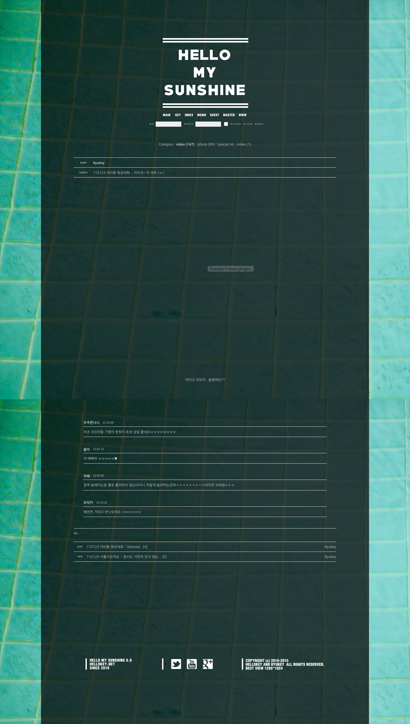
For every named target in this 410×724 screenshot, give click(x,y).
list (75, 533)
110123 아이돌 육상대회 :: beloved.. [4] (116, 547)
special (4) (226, 144)
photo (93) (206, 144)
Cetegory (166, 144)
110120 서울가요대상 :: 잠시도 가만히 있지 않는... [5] (126, 557)
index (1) (244, 144)
